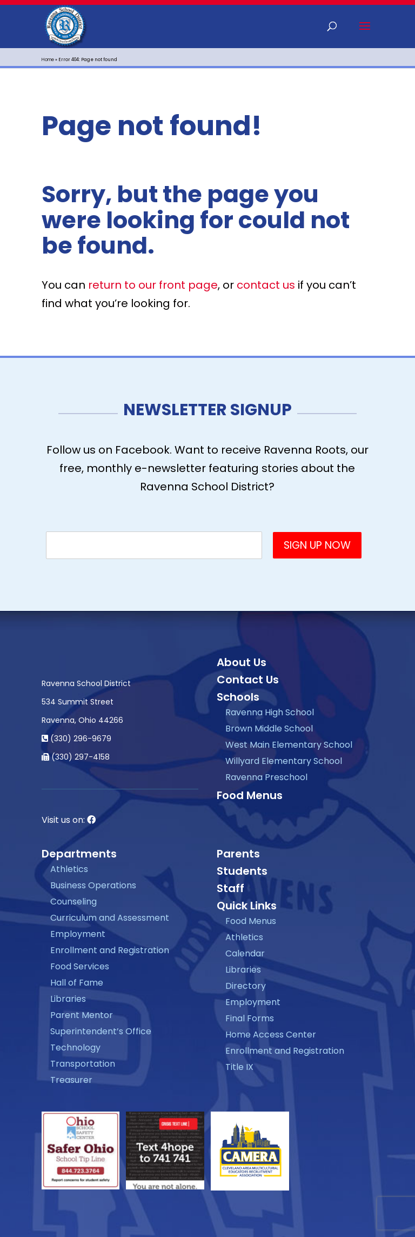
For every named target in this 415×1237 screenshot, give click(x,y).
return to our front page (153, 284)
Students (242, 871)
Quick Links (247, 905)
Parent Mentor (81, 1015)
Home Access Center (270, 1034)
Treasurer (71, 1080)
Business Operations (93, 885)
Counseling (73, 901)
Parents (238, 853)
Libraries (68, 999)
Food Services (79, 966)
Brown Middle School (269, 728)
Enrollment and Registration (109, 950)
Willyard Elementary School (283, 761)
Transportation (82, 1064)
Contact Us (248, 679)
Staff (230, 888)
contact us (266, 284)
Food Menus (250, 795)
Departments (79, 853)
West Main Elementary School (288, 745)
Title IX (239, 1067)
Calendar (245, 953)
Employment (77, 934)
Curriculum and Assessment (109, 918)
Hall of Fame (76, 982)
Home (48, 60)
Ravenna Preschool (266, 777)
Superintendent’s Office (100, 1031)
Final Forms (249, 1018)
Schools (238, 696)
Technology (75, 1047)
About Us (241, 662)
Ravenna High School (269, 712)
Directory (245, 986)
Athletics (69, 869)
